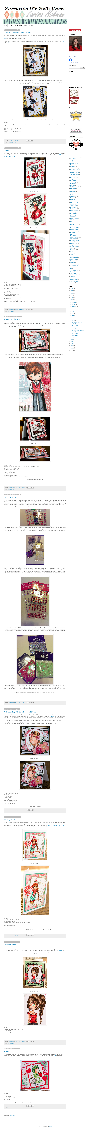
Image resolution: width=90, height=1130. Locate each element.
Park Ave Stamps (73, 235)
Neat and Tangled (74, 227)
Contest (72, 171)
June (73, 311)
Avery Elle (72, 160)
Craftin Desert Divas (74, 172)
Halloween (72, 197)
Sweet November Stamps (75, 267)
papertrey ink (73, 234)
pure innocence (73, 238)
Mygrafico (72, 226)
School (71, 248)
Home (5, 25)
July (73, 309)
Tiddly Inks (72, 276)
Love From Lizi (73, 215)
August (73, 308)
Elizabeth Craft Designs (75, 186)
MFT (71, 219)
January (73, 320)
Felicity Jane (73, 190)
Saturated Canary (11, 311)
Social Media (31, 25)
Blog (5, 38)
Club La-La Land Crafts (75, 169)
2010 (72, 348)
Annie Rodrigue (73, 158)
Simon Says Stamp (74, 252)
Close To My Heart (74, 168)
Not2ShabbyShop (74, 229)
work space (72, 282)
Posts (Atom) (12, 1115)
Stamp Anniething (74, 257)
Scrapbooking (73, 249)
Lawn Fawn (72, 212)
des (71, 175)
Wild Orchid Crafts (74, 281)
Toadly (6, 1051)
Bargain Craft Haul (11, 497)
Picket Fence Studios (74, 237)
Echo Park (72, 185)
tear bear (72, 271)
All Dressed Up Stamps (11, 142)
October (73, 304)
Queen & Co (72, 241)
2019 (72, 293)
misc (71, 221)
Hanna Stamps (73, 199)
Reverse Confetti (73, 243)
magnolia (72, 216)
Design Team (73, 177)
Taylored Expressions (74, 270)
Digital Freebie (73, 180)
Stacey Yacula (73, 256)
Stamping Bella (73, 259)
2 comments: (21, 309)
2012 (72, 345)
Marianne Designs (74, 218)
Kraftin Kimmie (73, 207)
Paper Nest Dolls (73, 230)
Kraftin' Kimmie (73, 208)
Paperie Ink (72, 232)
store (8, 42)
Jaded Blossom (73, 205)
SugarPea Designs (74, 264)
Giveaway (72, 194)
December (74, 300)
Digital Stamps (73, 182)
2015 (72, 339)
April (73, 315)
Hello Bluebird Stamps (75, 201)
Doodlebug (72, 183)
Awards (71, 161)
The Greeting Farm (11, 489)
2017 (72, 297)
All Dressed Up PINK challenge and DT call (20, 712)
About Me (10, 25)
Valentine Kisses (10, 150)
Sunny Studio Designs (74, 265)
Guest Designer (73, 196)
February (74, 318)
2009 (72, 350)
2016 (72, 299)
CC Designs (72, 166)
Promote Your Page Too (73, 62)
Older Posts (63, 1113)
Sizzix (71, 254)
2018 (72, 295)
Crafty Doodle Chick (74, 174)
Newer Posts (7, 1113)
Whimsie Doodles (11, 1107)
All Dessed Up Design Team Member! (18, 32)
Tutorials (25, 25)
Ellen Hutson (73, 188)
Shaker (71, 251)
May (73, 313)
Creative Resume (18, 25)
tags (71, 268)
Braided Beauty (10, 945)
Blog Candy (72, 164)
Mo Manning (72, 223)
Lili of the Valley (73, 213)
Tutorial (71, 278)
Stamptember (73, 260)
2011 (72, 347)
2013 (72, 343)
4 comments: (21, 140)
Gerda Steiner (73, 191)
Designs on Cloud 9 (74, 179)
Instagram (72, 204)
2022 (72, 288)
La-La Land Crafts (74, 210)
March (73, 317)
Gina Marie (72, 193)
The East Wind (73, 273)
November (74, 302)
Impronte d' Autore (74, 202)
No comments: (22, 487)
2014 (72, 341)
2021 (72, 290)
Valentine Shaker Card (12, 319)
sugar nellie (72, 262)
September (74, 306)
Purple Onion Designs (74, 240)
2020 (72, 292)
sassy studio (72, 245)
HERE (64, 41)
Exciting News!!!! (10, 820)
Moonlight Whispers (74, 224)
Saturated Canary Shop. (9, 156)
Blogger (50, 1126)
